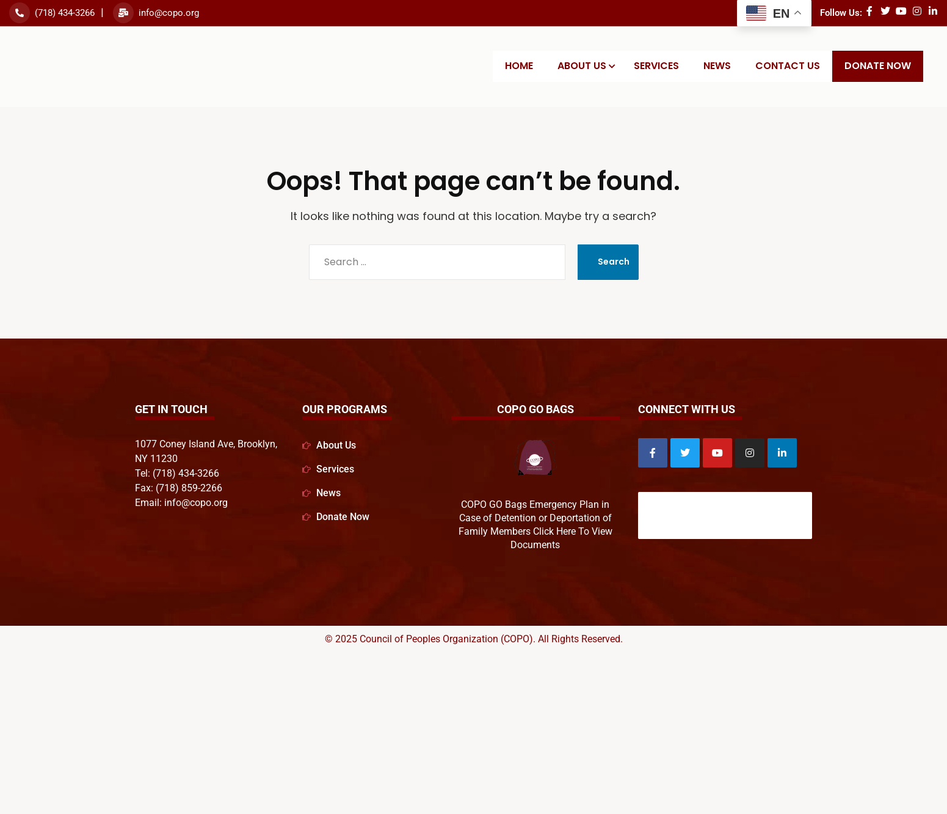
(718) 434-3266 (65, 12)
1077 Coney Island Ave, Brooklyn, (206, 444)
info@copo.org (169, 12)
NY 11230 (156, 458)
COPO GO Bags (535, 409)
